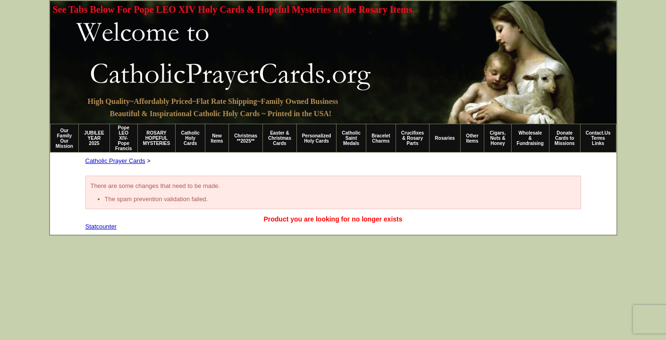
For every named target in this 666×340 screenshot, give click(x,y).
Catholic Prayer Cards (115, 160)
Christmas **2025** (245, 138)
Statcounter (101, 226)
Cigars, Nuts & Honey (498, 138)
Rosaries (445, 138)
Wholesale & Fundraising (530, 138)
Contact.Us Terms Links (598, 138)
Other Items (472, 138)
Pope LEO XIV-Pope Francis (123, 138)
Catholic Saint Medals (351, 138)
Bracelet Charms (380, 138)
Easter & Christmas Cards (279, 138)
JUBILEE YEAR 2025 (94, 138)
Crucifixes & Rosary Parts (412, 138)
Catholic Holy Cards (190, 138)
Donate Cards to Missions (565, 138)
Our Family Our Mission (64, 138)
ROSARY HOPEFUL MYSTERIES (156, 138)
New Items (217, 138)
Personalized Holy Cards (316, 138)
